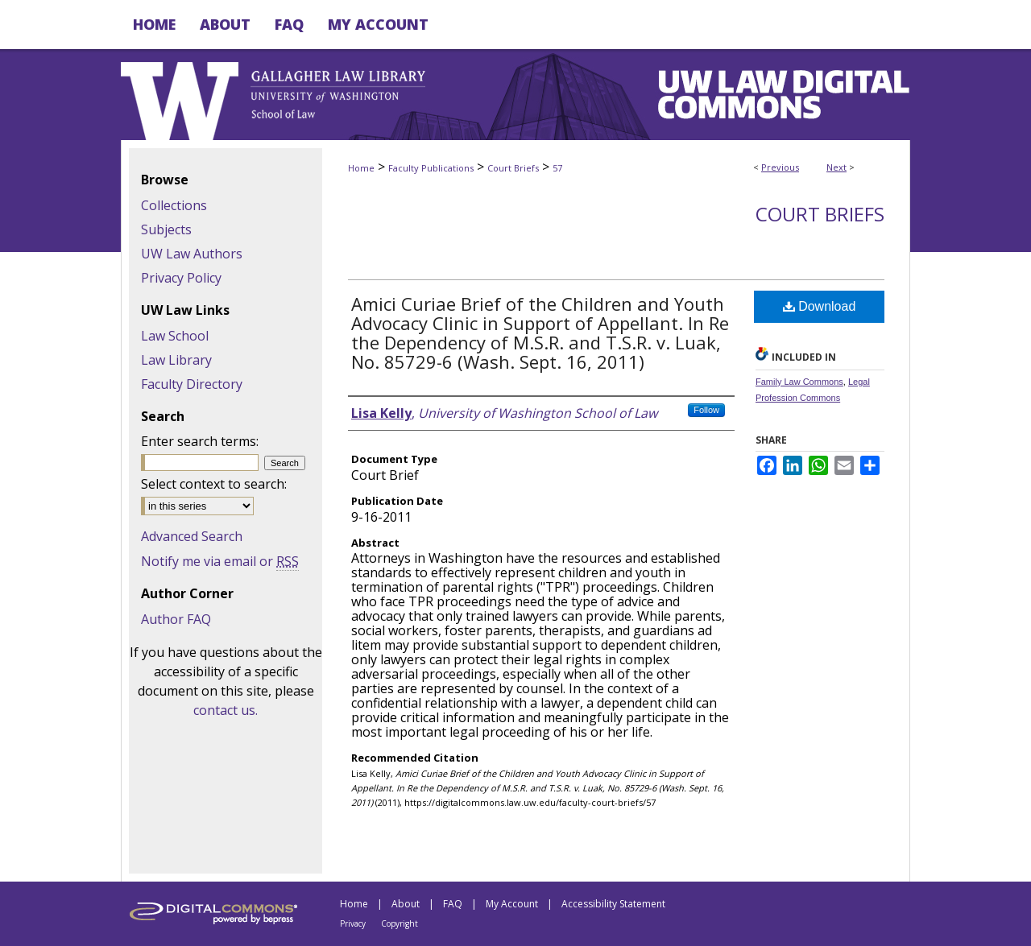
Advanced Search (191, 536)
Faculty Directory (191, 384)
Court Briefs (513, 168)
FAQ (452, 904)
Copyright (399, 923)
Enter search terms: (200, 441)
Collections (174, 205)
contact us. (225, 710)
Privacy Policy (181, 278)
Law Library (176, 360)
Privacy (353, 923)
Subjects (166, 229)
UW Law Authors (191, 253)
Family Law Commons (799, 381)
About (405, 904)
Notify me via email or (220, 561)
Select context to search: (214, 484)
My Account (512, 904)
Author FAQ (176, 619)
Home (361, 168)
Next (836, 167)
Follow (706, 410)
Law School (175, 336)
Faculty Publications (431, 168)
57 (557, 168)
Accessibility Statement (613, 904)
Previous (780, 167)
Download (819, 306)
